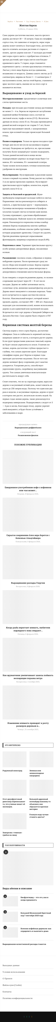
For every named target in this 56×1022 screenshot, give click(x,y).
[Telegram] (29, 1016)
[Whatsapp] (26, 1016)
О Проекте (7, 978)
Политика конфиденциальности (17, 998)
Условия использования (14, 972)
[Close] (3, 3)
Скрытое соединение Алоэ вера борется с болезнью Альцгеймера (28, 536)
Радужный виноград (12, 770)
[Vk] (24, 1016)
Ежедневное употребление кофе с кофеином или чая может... (28, 489)
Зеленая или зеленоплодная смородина (36, 773)
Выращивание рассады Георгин (28, 582)
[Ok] (31, 1016)
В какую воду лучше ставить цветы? (38, 815)
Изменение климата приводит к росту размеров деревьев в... (28, 724)
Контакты (7, 991)
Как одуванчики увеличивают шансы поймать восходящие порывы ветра (28, 676)
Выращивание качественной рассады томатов (24, 944)
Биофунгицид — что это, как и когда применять (34, 898)
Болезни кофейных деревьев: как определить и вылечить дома (36, 929)
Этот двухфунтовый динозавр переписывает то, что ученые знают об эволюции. (14, 803)
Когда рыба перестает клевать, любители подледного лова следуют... (28, 629)
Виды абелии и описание (17, 888)
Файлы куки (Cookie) (12, 985)
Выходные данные (11, 965)
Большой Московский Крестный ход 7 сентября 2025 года (36, 914)
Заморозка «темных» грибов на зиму (12, 833)
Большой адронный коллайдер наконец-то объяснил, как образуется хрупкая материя (40, 804)
